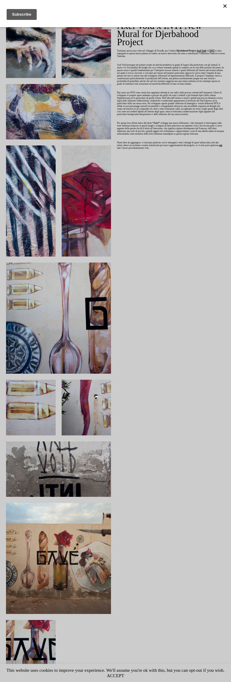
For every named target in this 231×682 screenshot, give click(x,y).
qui (146, 151)
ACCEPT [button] (128, 675)
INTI (119, 46)
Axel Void (212, 43)
